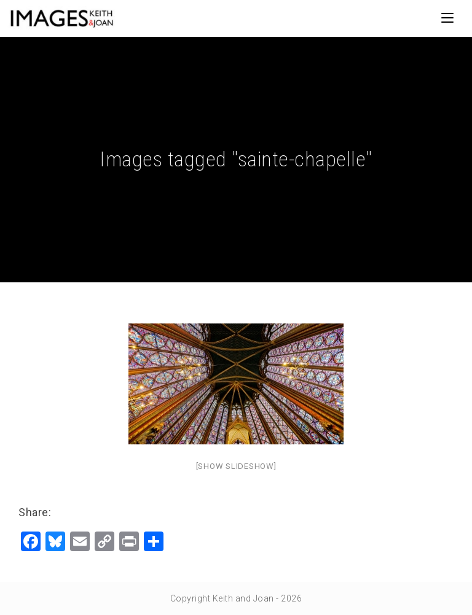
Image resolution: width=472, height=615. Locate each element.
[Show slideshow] (236, 466)
